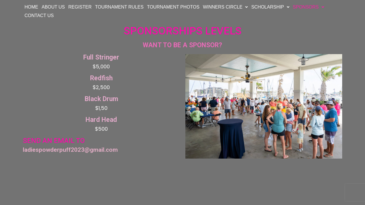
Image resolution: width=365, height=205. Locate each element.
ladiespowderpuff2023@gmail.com (70, 149)
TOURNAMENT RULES (119, 7)
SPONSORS (308, 7)
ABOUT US (53, 7)
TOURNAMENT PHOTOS (173, 7)
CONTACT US (39, 15)
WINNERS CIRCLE (225, 7)
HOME (31, 7)
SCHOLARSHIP (270, 7)
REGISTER (80, 7)
